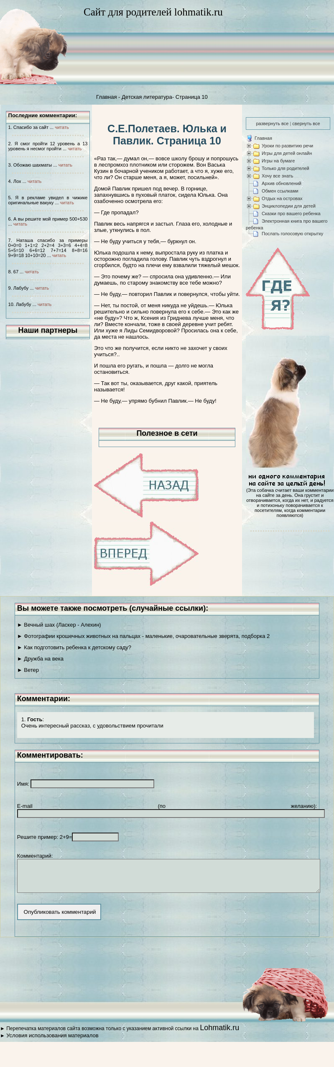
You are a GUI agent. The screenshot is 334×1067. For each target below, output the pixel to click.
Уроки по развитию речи (287, 145)
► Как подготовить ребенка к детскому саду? (74, 647)
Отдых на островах (282, 198)
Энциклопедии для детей (289, 205)
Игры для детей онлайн (287, 153)
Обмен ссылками (280, 190)
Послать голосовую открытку (292, 233)
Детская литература (147, 97)
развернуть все (272, 123)
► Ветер (28, 670)
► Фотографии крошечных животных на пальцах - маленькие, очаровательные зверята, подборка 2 (143, 636)
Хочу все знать (277, 175)
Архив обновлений (281, 183)
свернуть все (306, 123)
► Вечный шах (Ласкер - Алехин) (59, 625)
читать (62, 127)
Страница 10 (192, 97)
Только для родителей (285, 168)
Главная (106, 97)
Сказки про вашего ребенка (291, 213)
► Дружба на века (40, 659)
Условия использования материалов (52, 1042)
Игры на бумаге (278, 160)
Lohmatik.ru (219, 1034)
